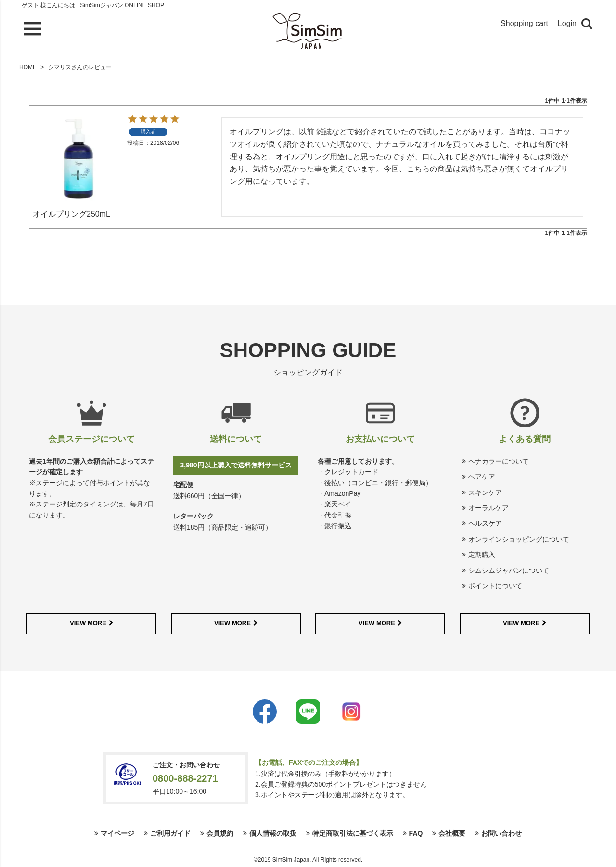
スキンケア (485, 492)
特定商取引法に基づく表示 (352, 833)
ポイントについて (495, 586)
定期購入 (481, 554)
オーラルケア (488, 508)
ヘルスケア (485, 523)
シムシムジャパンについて (508, 570)
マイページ (117, 833)
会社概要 (451, 833)
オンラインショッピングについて (518, 539)
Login (567, 23)
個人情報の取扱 (272, 833)
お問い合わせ (501, 833)
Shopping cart (524, 23)
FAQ (416, 833)
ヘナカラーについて (498, 461)
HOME (28, 67)
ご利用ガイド (170, 833)
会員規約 (219, 833)
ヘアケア (481, 476)
